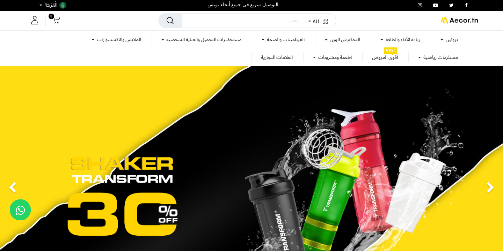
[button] (320, 21)
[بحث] (170, 21)
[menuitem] (384, 57)
